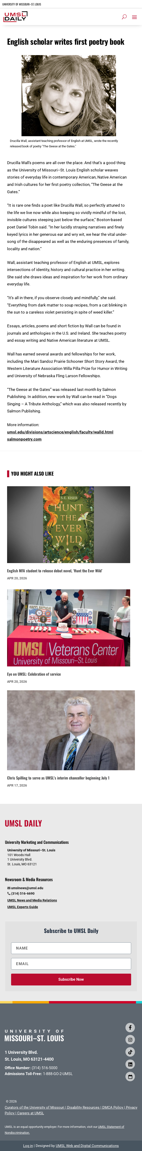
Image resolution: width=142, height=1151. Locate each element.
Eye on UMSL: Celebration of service (34, 674)
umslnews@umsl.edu (27, 888)
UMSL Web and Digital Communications (87, 1146)
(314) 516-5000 (44, 1068)
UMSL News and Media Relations (32, 900)
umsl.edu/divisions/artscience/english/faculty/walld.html (60, 432)
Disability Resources (83, 1107)
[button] (134, 17)
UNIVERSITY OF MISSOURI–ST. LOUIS (21, 4)
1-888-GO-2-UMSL (58, 1074)
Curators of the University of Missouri (34, 1107)
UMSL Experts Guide (22, 907)
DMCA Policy (112, 1107)
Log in (28, 1146)
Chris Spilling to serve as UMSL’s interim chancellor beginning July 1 (58, 778)
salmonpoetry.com (24, 439)
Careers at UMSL (30, 1113)
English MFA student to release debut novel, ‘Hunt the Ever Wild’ (54, 570)
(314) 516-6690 (22, 893)
